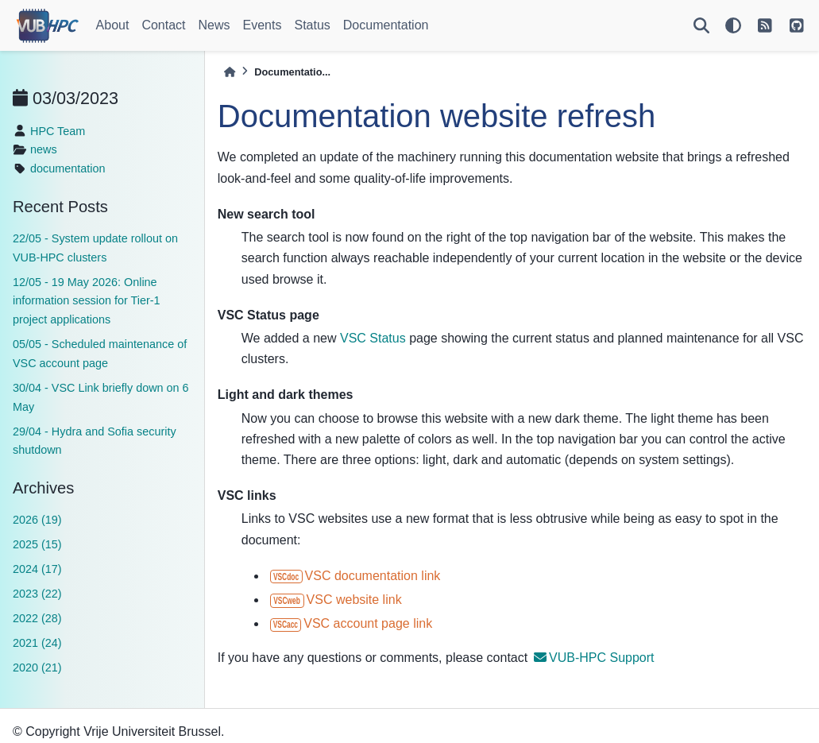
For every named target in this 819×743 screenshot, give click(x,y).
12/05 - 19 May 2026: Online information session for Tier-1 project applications (86, 301)
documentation (67, 168)
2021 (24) (37, 643)
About (112, 25)
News (214, 25)
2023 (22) (37, 593)
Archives (43, 488)
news (43, 149)
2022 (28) (37, 618)
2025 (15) (37, 544)
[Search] (701, 25)
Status (312, 25)
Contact (163, 25)
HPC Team (57, 131)
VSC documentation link (355, 575)
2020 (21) (37, 667)
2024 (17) (37, 569)
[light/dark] (733, 25)
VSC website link (336, 599)
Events (262, 25)
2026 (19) (37, 519)
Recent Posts (60, 206)
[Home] (229, 72)
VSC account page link (351, 623)
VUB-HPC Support (594, 657)
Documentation (386, 25)
